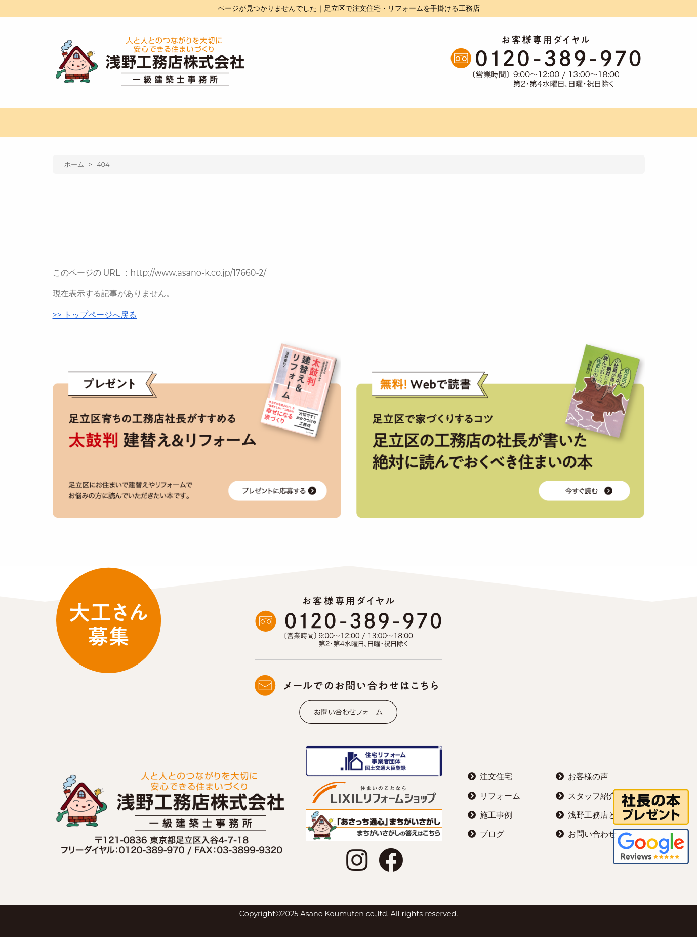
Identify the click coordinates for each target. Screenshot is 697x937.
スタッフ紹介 (592, 796)
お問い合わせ (592, 834)
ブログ (492, 834)
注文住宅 (496, 777)
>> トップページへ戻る (95, 315)
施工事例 (496, 815)
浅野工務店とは (596, 815)
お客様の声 (588, 777)
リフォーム (500, 796)
